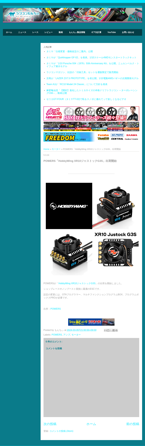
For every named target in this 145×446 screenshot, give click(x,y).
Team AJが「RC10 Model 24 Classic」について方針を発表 (76, 84)
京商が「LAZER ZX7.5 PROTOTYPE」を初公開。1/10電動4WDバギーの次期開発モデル (92, 78)
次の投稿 (50, 424)
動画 (61, 32)
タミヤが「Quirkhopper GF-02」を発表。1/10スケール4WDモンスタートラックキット (91, 57)
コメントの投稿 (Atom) (61, 431)
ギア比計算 (96, 32)
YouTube (111, 32)
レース (35, 32)
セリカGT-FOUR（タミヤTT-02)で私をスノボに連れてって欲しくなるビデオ (86, 99)
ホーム (9, 32)
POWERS (55, 309)
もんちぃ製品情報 (77, 32)
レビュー (49, 32)
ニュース (22, 32)
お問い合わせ (128, 32)
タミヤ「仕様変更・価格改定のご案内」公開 (69, 51)
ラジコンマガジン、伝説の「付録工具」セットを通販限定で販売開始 (82, 72)
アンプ (66, 334)
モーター (56, 149)
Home (46, 149)
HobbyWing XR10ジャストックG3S (76, 283)
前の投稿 (132, 424)
